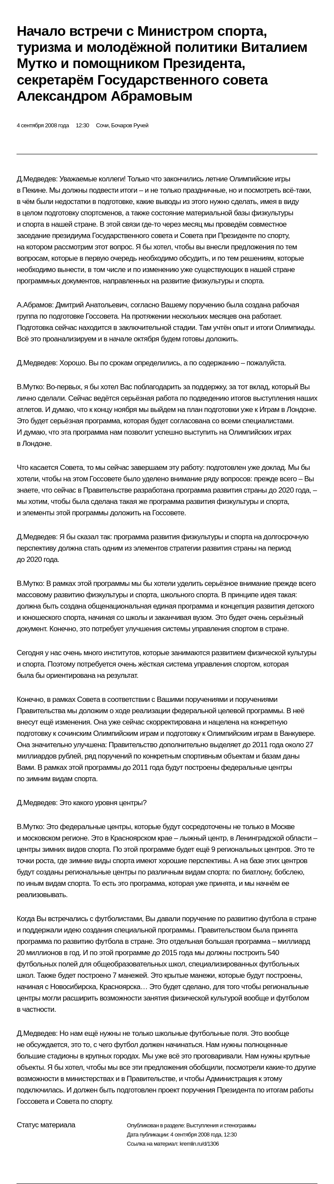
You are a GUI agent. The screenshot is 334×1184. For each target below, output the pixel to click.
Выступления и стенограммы (221, 1125)
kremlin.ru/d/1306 (199, 1143)
